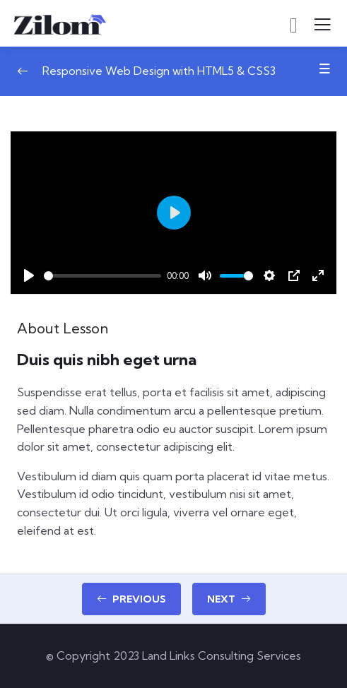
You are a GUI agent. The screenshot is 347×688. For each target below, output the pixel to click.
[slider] (102, 276)
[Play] (29, 275)
